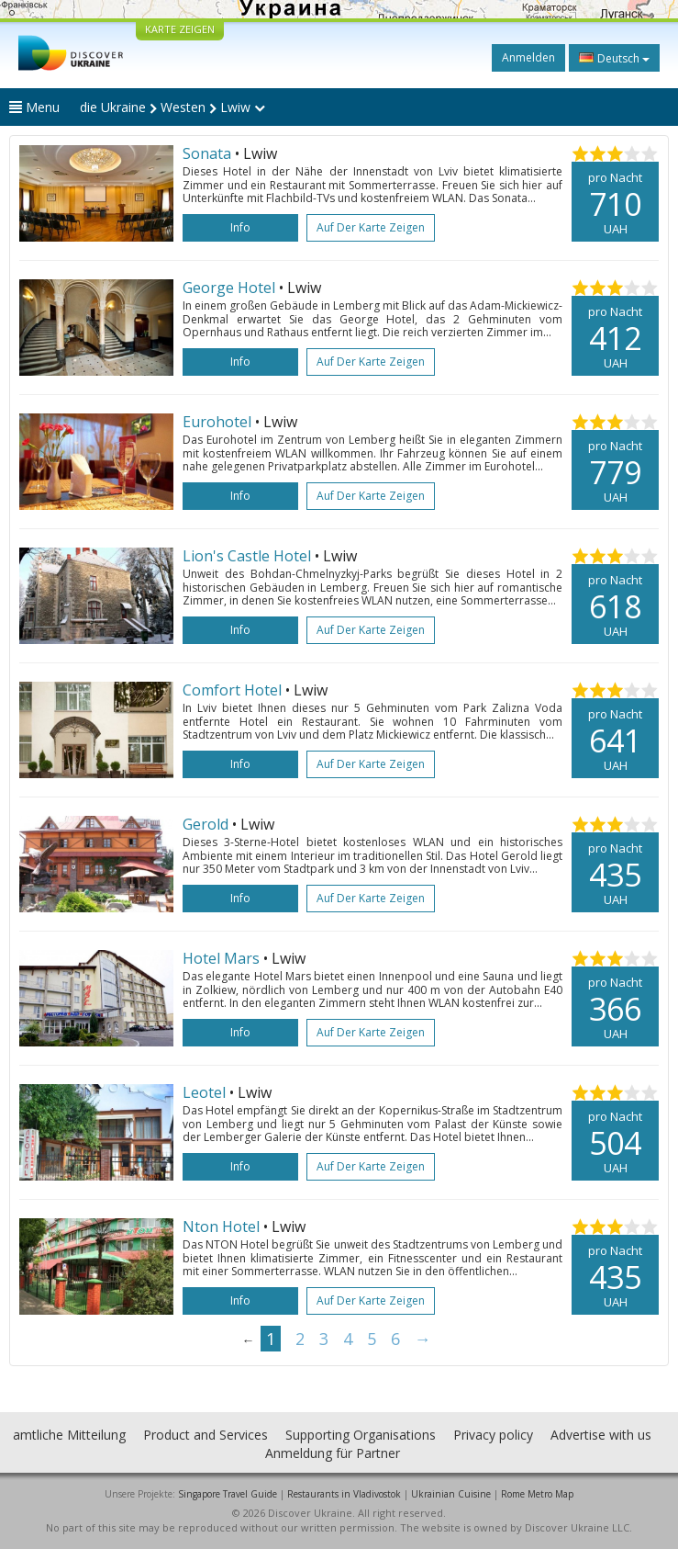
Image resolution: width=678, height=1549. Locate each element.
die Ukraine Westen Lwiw (172, 107)
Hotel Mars (221, 958)
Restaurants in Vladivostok (344, 1493)
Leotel (204, 1092)
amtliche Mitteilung (69, 1434)
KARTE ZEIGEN (180, 29)
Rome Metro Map (537, 1493)
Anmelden (528, 57)
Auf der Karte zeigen (371, 227)
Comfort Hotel (232, 690)
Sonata (207, 153)
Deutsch (614, 58)
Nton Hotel (221, 1226)
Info (240, 227)
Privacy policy (493, 1434)
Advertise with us (600, 1434)
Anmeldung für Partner (332, 1453)
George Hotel (229, 287)
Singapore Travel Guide (227, 1493)
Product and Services (205, 1434)
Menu (34, 107)
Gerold (205, 824)
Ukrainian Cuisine (451, 1493)
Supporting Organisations (360, 1434)
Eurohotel (217, 422)
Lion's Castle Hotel (247, 556)
